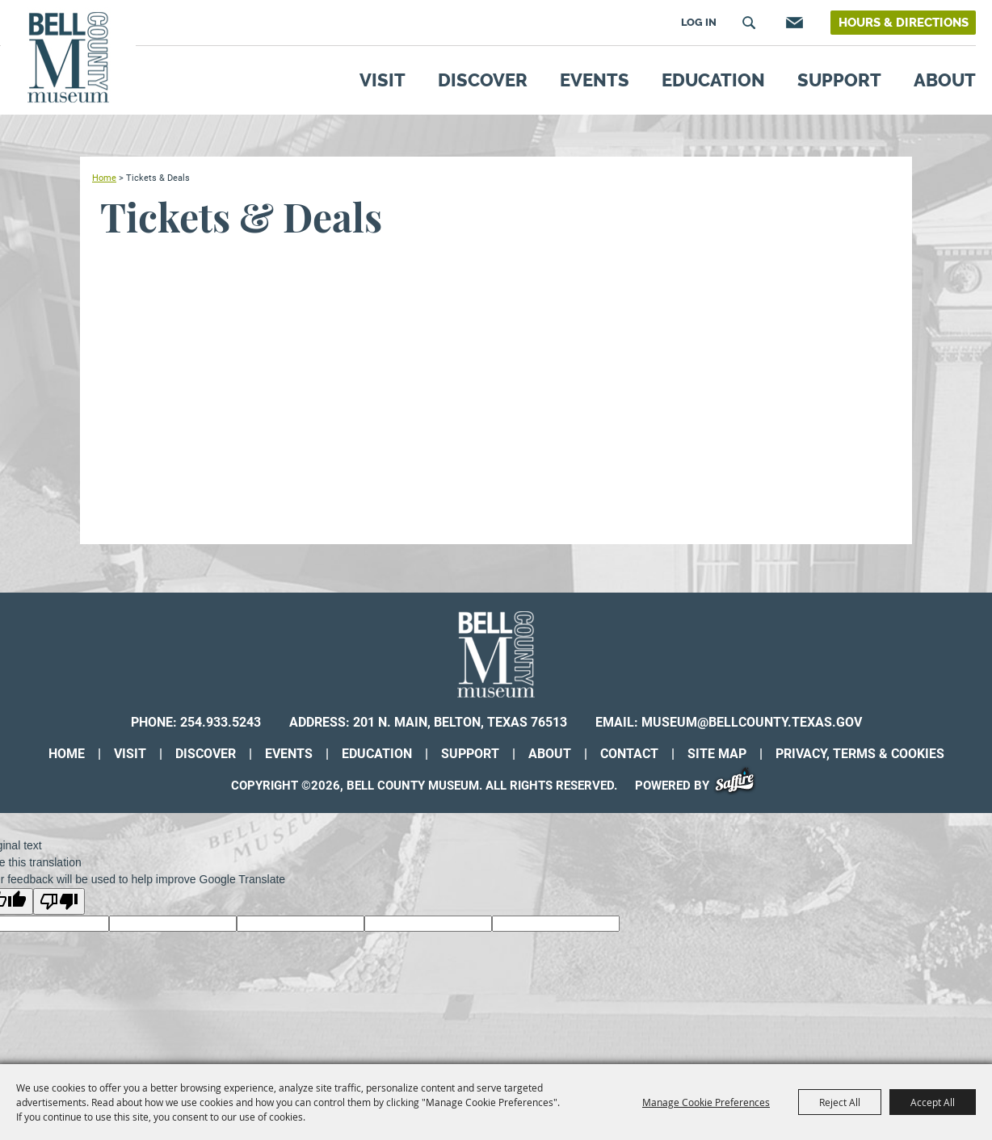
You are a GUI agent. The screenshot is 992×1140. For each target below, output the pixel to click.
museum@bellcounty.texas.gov (751, 722)
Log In (699, 22)
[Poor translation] (59, 901)
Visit (382, 79)
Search (748, 22)
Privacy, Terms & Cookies (860, 753)
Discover (483, 79)
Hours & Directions (904, 22)
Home (104, 177)
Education (713, 79)
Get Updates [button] (792, 22)
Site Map (716, 753)
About (945, 79)
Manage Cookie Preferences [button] (706, 1102)
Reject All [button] (839, 1102)
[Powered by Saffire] (740, 785)
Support (839, 79)
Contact (629, 753)
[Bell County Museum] (68, 58)
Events (594, 79)
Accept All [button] (932, 1102)
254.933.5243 (220, 722)
